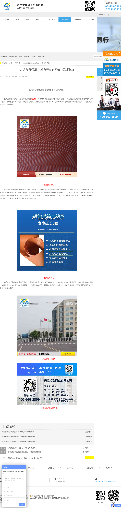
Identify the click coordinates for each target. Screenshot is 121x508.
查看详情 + (86, 448)
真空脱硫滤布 (13, 56)
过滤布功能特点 (28, 458)
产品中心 (39, 19)
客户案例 (52, 19)
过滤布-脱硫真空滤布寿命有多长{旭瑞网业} (36, 63)
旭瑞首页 (102, 14)
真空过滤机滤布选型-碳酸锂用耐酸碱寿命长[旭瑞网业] (19, 436)
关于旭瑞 (78, 19)
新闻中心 (70, 468)
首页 (11, 63)
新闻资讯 (65, 19)
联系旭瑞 (91, 19)
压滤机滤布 (41, 56)
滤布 (27, 19)
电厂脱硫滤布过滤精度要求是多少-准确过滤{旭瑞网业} (24, 452)
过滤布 (33, 56)
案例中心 (50, 468)
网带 (17, 19)
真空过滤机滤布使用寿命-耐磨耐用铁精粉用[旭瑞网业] (19, 441)
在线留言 (90, 468)
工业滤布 (27, 56)
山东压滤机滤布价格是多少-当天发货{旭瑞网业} (22, 448)
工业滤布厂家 (38, 458)
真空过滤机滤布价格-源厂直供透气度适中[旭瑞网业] (18, 432)
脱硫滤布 (6, 19)
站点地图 (109, 468)
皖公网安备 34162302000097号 (42, 496)
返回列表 (89, 76)
